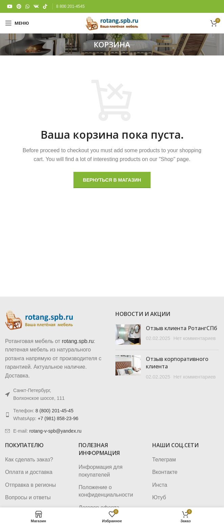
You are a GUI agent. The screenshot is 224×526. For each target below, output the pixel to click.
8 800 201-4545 (70, 6)
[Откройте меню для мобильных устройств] (17, 23)
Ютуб (159, 497)
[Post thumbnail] (128, 334)
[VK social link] (36, 6)
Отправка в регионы (30, 485)
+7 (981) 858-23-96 (58, 418)
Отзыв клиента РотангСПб (181, 328)
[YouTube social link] (10, 6)
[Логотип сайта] (111, 22)
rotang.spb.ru (78, 341)
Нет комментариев (194, 338)
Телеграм (164, 459)
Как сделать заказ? (29, 459)
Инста (159, 485)
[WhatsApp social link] (27, 6)
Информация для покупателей (100, 470)
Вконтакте (165, 472)
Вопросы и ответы (28, 497)
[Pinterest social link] (19, 6)
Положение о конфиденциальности (106, 491)
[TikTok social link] (45, 6)
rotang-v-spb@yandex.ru (55, 431)
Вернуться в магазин (112, 180)
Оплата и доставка (28, 472)
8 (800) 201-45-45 (54, 410)
